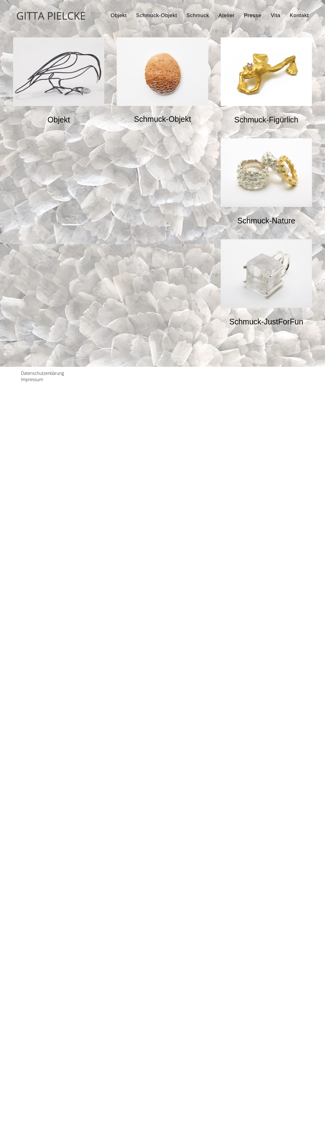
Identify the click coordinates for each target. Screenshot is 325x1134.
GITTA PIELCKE (51, 16)
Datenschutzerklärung (42, 1121)
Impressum (32, 1128)
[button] (59, 119)
